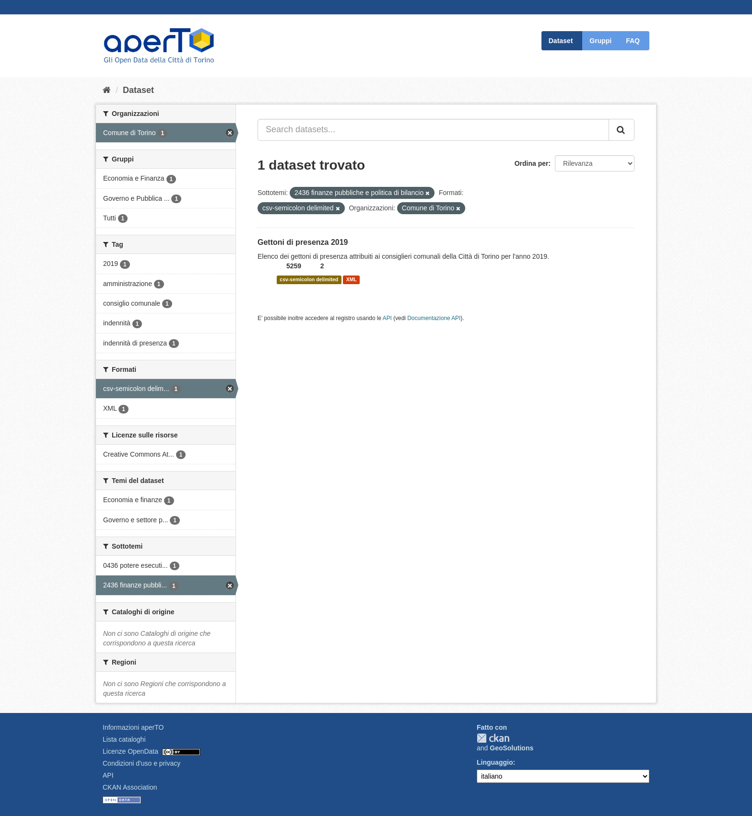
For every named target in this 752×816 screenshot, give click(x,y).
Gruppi (600, 41)
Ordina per (532, 163)
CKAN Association (130, 787)
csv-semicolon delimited (309, 280)
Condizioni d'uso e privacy (141, 763)
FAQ (633, 41)
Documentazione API (433, 318)
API (387, 318)
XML (351, 280)
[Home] (107, 90)
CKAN (493, 738)
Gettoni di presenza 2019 (303, 242)
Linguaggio (495, 762)
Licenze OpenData (130, 751)
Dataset (561, 41)
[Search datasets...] (433, 130)
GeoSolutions (511, 748)
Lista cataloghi (124, 739)
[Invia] (621, 130)
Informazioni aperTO (133, 727)
